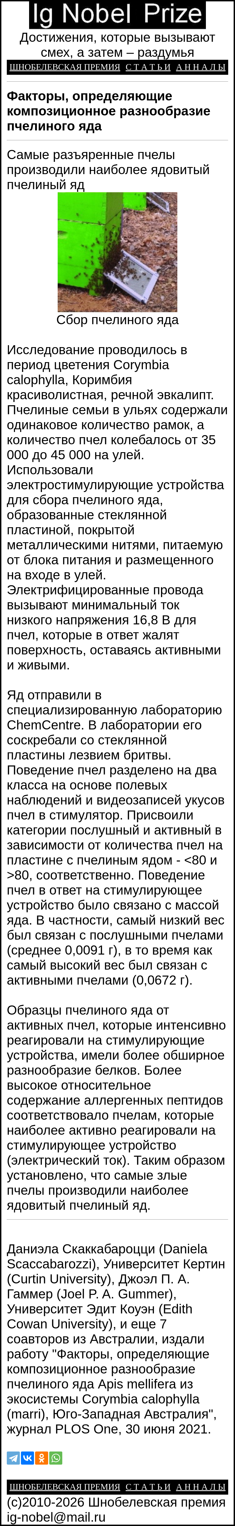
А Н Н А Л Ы (200, 67)
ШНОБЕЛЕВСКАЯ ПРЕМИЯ (65, 67)
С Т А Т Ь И (148, 67)
